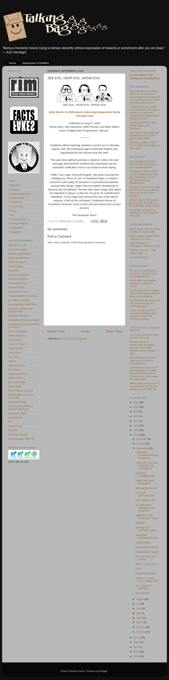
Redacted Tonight (17, 402)
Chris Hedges (15, 266)
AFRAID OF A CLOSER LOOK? (146, 529)
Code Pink (13, 270)
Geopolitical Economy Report (23, 320)
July (138, 603)
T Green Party (15, 206)
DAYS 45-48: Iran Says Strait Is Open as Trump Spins (145, 230)
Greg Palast (14, 339)
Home (12, 62)
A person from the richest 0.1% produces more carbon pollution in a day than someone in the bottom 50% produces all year (145, 113)
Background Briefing (19, 253)
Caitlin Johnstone (17, 262)
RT (10, 422)
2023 (136, 411)
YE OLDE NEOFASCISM (145, 494)
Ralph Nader (15, 386)
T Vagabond (14, 232)
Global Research (17, 335)
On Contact (14, 369)
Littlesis (12, 361)
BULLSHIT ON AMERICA (143, 587)
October (140, 443)
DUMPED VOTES (145, 573)
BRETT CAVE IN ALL (147, 564)
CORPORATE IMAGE (147, 552)
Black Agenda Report (19, 257)
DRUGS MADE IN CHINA (145, 558)
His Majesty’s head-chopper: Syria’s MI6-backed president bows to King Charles (145, 293)
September (142, 448)
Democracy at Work (18, 291)
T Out (11, 215)
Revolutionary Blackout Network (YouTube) (20, 407)
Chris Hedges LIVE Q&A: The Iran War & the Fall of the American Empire (143, 164)
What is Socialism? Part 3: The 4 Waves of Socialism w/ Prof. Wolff (145, 145)
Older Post (114, 331)
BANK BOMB (143, 542)
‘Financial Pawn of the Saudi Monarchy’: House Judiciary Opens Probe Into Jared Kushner (145, 191)
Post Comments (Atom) (74, 338)
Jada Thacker (15, 348)
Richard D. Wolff (17, 413)
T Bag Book (14, 185)
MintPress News (17, 365)
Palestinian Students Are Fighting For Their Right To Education (144, 213)
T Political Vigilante (18, 223)
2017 (136, 637)
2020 (136, 425)
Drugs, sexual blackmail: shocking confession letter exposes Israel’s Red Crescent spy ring (143, 314)
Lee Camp (13, 356)
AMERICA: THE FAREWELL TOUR (147, 517)
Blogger (103, 671)
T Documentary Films (19, 193)
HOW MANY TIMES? (147, 547)
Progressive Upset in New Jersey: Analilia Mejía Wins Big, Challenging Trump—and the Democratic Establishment (144, 177)
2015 (136, 647)
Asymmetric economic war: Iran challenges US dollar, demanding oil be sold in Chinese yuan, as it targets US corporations (144, 373)
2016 (136, 642)
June (139, 608)
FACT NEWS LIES (146, 500)
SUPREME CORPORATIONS (147, 536)
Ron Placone (15, 417)
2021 (136, 421)
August (140, 599)
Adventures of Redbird (35, 62)
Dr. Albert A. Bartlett (18, 300)
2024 (136, 407)
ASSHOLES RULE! (146, 488)
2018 (136, 435)
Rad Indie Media (17, 382)
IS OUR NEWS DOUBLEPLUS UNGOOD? (145, 508)
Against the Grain (17, 245)
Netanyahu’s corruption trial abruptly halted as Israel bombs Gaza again (144, 135)
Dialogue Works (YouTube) (22, 296)
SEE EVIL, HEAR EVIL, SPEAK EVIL (147, 579)
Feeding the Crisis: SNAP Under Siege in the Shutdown (143, 125)
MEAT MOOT (143, 593)
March (139, 622)
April (139, 617)
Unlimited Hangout (18, 434)
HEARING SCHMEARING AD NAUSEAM (147, 455)
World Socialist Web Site (21, 439)
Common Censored (18, 274)
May (138, 613)
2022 (136, 416)
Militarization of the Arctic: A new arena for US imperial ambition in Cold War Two (144, 386)
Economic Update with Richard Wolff (20, 310)
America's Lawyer (17, 249)
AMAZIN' (140, 523)
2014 (136, 651)
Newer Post (56, 331)
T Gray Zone (15, 202)
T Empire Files (16, 198)
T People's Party (17, 219)
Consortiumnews (17, 283)
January (140, 631)
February (141, 627)
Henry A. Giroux (16, 344)
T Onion (12, 210)
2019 (136, 430)
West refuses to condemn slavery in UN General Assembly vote (143, 360)
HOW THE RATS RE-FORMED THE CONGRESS (147, 465)
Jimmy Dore (14, 352)
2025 (136, 402)
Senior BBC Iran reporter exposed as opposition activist (143, 283)
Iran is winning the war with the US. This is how (144, 336)
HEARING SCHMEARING (145, 474)
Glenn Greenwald (17, 331)
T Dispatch (14, 189)
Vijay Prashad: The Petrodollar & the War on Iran (145, 244)
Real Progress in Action (20, 390)
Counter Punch (16, 287)
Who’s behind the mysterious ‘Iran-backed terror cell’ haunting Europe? (145, 303)
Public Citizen (15, 378)
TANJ (139, 569)
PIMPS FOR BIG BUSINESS (145, 482)
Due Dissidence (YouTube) (22, 304)
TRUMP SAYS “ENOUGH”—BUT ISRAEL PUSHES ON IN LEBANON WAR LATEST (145, 203)
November (142, 439)
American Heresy (139, 257)
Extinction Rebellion (18, 315)
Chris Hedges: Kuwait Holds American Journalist (144, 237)
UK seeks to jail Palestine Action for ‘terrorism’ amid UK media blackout (143, 273)
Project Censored (17, 374)
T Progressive (15, 227)
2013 (136, 656)
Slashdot (13, 430)
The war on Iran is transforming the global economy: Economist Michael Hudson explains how (143, 348)
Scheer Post (14, 426)
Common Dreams (17, 279)
